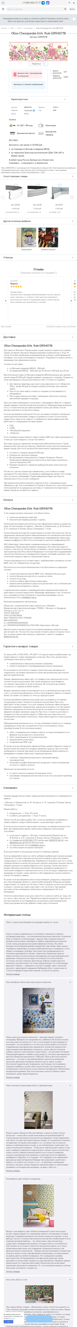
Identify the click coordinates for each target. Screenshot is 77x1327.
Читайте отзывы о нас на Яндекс (61, 326)
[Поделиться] (43, 63)
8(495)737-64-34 (11, 636)
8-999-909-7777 (30, 840)
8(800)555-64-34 (17, 842)
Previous (3, 197)
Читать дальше (13, 974)
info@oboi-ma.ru (29, 597)
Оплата (12, 119)
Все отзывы (6, 326)
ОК (8, 1322)
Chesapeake (28, 110)
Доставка (13, 140)
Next (72, 197)
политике (12, 1318)
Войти (72, 9)
